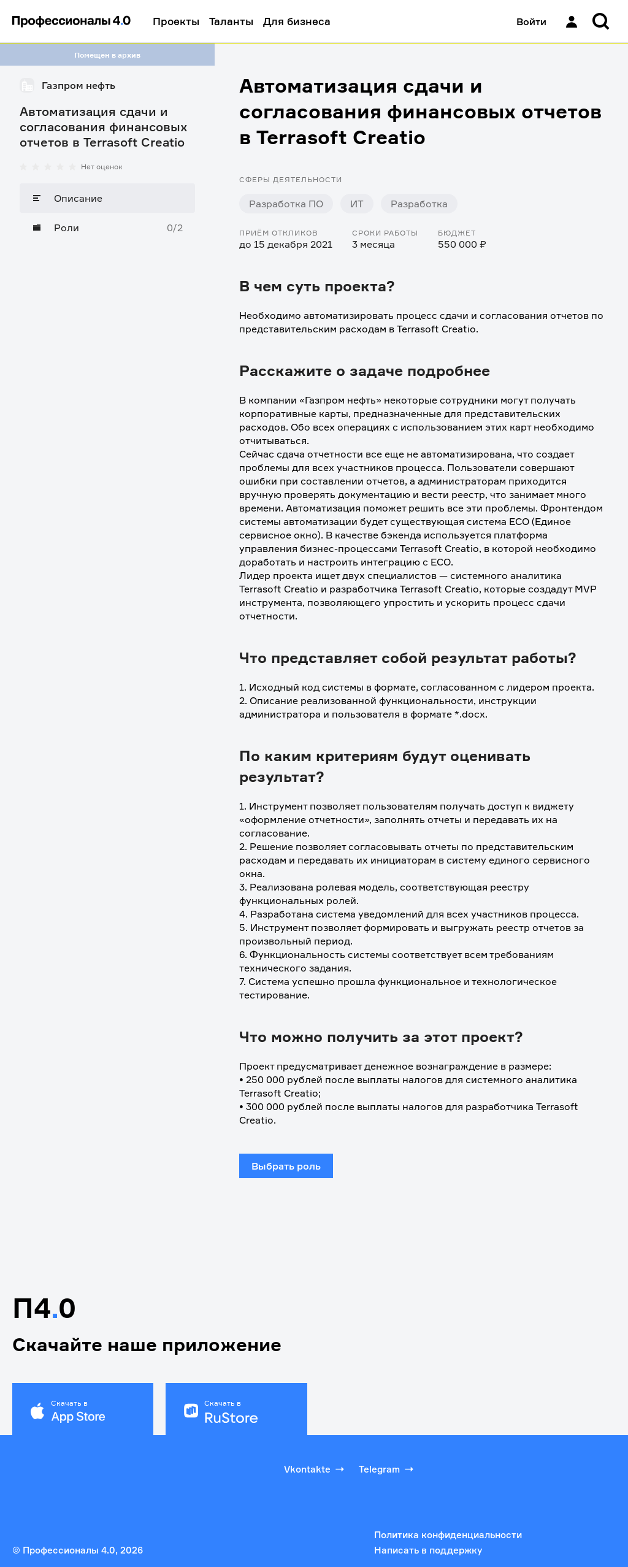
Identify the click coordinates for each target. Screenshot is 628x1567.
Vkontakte (315, 1469)
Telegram (387, 1469)
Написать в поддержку (428, 1550)
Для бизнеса (297, 21)
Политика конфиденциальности (448, 1534)
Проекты (176, 21)
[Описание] (107, 198)
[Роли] (107, 227)
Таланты (231, 21)
